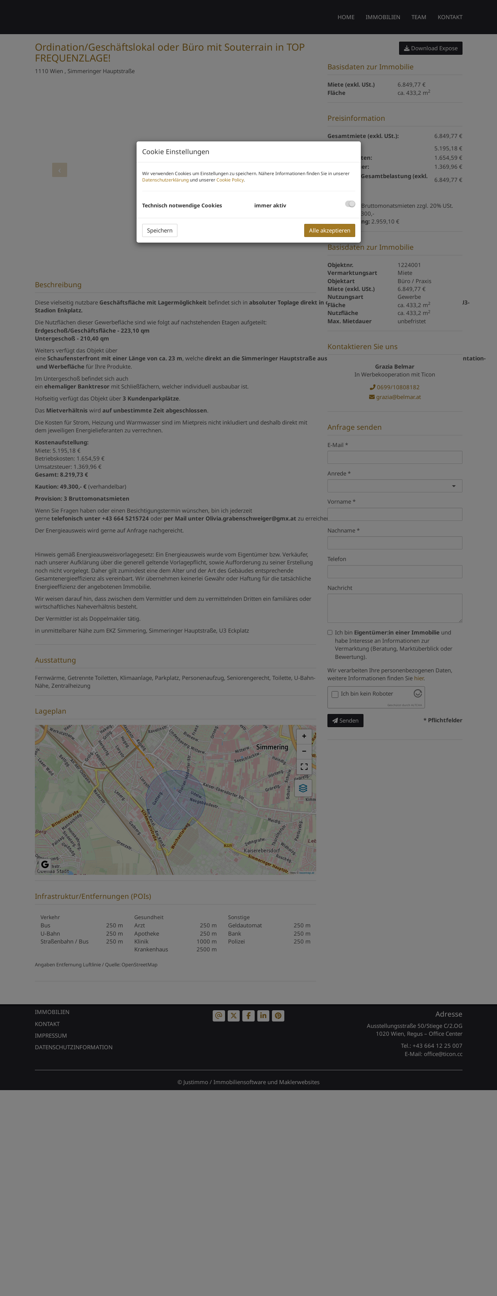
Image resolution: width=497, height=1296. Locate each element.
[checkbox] (350, 204)
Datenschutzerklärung (165, 180)
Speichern (160, 230)
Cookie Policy (230, 180)
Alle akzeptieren (329, 230)
